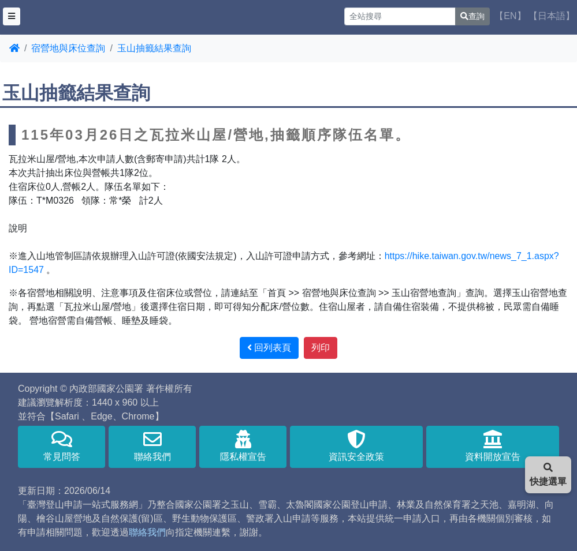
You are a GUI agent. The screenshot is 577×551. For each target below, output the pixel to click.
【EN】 (510, 16)
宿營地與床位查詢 (68, 48)
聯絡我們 (152, 446)
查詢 (472, 16)
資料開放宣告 (493, 446)
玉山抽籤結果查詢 (154, 48)
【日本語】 (551, 16)
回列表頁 (269, 348)
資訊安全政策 (356, 446)
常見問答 (61, 446)
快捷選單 (548, 474)
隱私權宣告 (243, 446)
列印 (320, 348)
